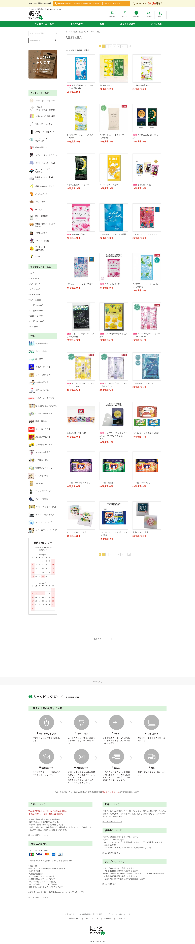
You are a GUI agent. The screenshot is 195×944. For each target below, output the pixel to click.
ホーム (68, 32)
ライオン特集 (34, 324)
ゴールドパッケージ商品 (38, 431)
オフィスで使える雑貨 (37, 436)
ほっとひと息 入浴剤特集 (39, 361)
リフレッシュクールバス (110, 402)
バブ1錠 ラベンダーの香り (144, 490)
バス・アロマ (33, 193)
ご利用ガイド (68, 861)
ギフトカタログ (34, 216)
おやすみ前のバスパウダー (111, 176)
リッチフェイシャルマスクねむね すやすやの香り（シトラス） (113, 448)
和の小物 (32, 415)
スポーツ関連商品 (36, 425)
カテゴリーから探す (44, 24)
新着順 (86, 50)
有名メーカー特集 (36, 335)
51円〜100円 (33, 255)
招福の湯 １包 (109, 220)
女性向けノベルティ (36, 404)
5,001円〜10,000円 (36, 297)
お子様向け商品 (35, 399)
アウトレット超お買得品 (33, 227)
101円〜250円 (34, 260)
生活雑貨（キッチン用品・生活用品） (42, 108)
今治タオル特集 (35, 351)
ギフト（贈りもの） (36, 340)
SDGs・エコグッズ (36, 441)
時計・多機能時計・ (35, 204)
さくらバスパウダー (78, 308)
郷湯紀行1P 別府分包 (142, 402)
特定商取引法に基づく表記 (91, 861)
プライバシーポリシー (117, 861)
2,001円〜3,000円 (36, 287)
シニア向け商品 (35, 409)
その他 (31, 234)
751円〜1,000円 (35, 276)
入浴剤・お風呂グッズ (80, 32)
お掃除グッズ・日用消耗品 (41, 116)
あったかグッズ (34, 187)
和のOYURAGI (106, 85)
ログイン (121, 866)
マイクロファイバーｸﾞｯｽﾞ (39, 447)
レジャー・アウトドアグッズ (42, 155)
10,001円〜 (33, 303)
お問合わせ (156, 24)
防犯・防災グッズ (38, 147)
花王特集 (32, 329)
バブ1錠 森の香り (75, 534)
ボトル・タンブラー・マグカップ (40, 139)
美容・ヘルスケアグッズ (37, 182)
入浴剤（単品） (96, 32)
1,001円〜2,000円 (36, 281)
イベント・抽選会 (35, 221)
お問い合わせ (74, 866)
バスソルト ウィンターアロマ (146, 264)
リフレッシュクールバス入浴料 (80, 264)
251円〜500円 (34, 266)
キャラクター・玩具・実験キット (36, 170)
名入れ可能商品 (35, 319)
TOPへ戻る (97, 667)
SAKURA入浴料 (142, 220)
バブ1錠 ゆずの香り (108, 534)
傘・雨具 (31, 198)
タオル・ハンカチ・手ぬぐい (42, 163)
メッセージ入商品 (36, 393)
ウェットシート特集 (36, 367)
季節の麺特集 (34, 372)
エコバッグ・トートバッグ (41, 100)
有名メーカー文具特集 (37, 356)
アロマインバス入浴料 (142, 176)
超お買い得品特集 (36, 383)
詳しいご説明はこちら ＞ (38, 787)
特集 (102, 24)
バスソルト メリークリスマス (113, 264)
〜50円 (31, 249)
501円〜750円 (34, 271)
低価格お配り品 (35, 345)
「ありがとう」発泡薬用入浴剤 (146, 446)
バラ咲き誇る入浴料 (141, 85)
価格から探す (77, 24)
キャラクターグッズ (36, 388)
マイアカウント (92, 866)
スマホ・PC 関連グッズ (41, 131)
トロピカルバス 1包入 (142, 534)
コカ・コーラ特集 (36, 377)
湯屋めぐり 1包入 (108, 578)
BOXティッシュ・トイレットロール (41, 177)
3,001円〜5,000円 (36, 292)
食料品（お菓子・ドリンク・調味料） (42, 211)
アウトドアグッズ (36, 420)
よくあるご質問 (127, 24)
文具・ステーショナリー (41, 124)
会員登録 (108, 866)
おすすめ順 (69, 50)
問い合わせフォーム (110, 744)
